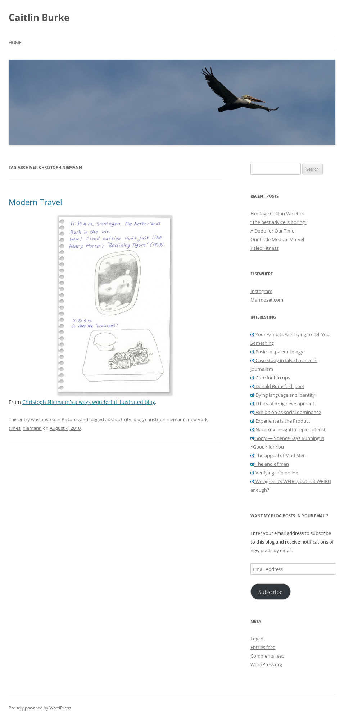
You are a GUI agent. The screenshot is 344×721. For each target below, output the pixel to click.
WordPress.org (266, 664)
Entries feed (263, 647)
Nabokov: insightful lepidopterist (288, 429)
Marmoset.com (266, 300)
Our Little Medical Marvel (277, 239)
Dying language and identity (282, 395)
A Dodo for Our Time (272, 230)
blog (138, 419)
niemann (32, 428)
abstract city (118, 419)
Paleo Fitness (264, 248)
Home (15, 43)
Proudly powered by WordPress (40, 708)
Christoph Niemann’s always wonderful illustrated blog (88, 401)
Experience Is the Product (280, 421)
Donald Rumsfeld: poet (277, 386)
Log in (256, 638)
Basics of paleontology (276, 351)
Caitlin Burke (39, 17)
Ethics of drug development (282, 403)
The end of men (269, 464)
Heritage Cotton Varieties (277, 213)
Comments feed (267, 656)
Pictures (70, 419)
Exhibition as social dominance (285, 412)
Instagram (261, 291)
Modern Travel (35, 202)
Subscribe (270, 591)
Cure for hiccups (270, 377)
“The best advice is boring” (278, 222)
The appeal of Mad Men (278, 455)
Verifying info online (274, 472)
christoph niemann (165, 419)
